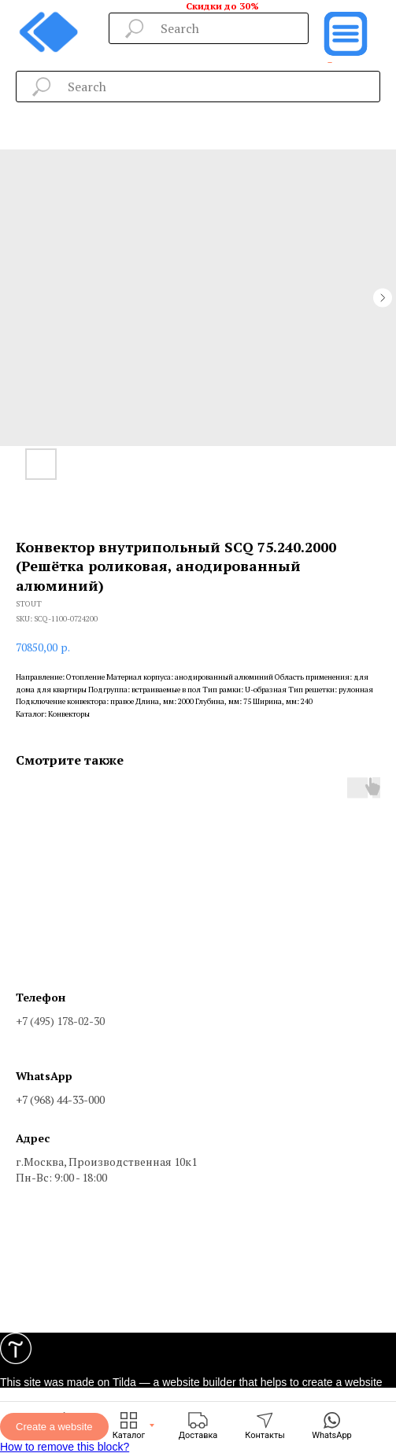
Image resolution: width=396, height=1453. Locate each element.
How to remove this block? (64, 1446)
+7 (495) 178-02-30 (60, 1020)
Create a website (54, 1427)
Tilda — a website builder (174, 1382)
